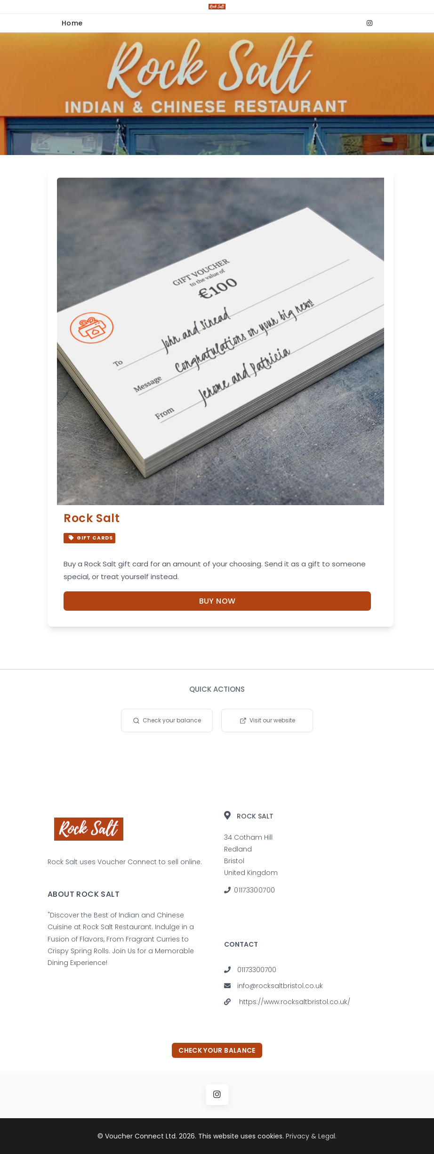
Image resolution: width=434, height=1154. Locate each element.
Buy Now (217, 601)
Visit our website (267, 720)
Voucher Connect (127, 862)
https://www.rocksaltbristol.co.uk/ (294, 1002)
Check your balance (167, 720)
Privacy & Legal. (311, 1136)
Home (72, 23)
